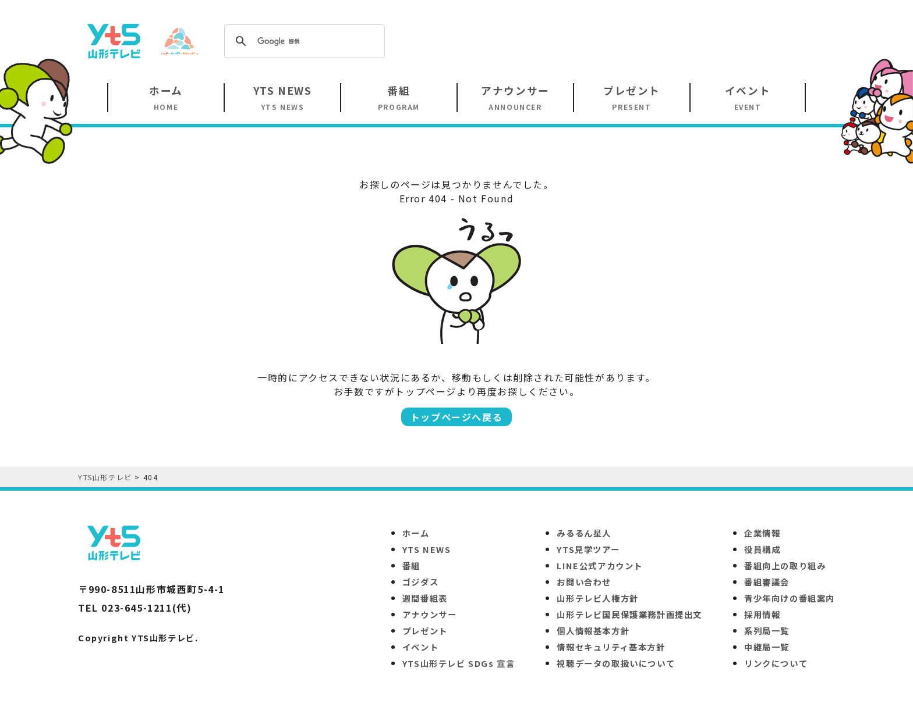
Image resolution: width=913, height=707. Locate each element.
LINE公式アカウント (600, 565)
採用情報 (762, 614)
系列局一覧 (767, 630)
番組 (411, 565)
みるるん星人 (584, 533)
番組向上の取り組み (785, 565)
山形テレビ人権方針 (597, 598)
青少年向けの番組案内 (789, 598)
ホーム (416, 533)
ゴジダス (420, 582)
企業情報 (762, 533)
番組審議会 (767, 582)
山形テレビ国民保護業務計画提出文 (629, 614)
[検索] (302, 41)
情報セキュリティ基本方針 (611, 647)
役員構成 (762, 549)
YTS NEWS (426, 549)
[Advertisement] (623, 40)
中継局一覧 (767, 647)
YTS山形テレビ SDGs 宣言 (458, 663)
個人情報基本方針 (593, 630)
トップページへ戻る (456, 417)
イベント (420, 647)
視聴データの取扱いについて (616, 663)
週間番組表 (425, 598)
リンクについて (776, 663)
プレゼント (425, 630)
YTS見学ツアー (588, 549)
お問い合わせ (584, 582)
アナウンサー (429, 614)
